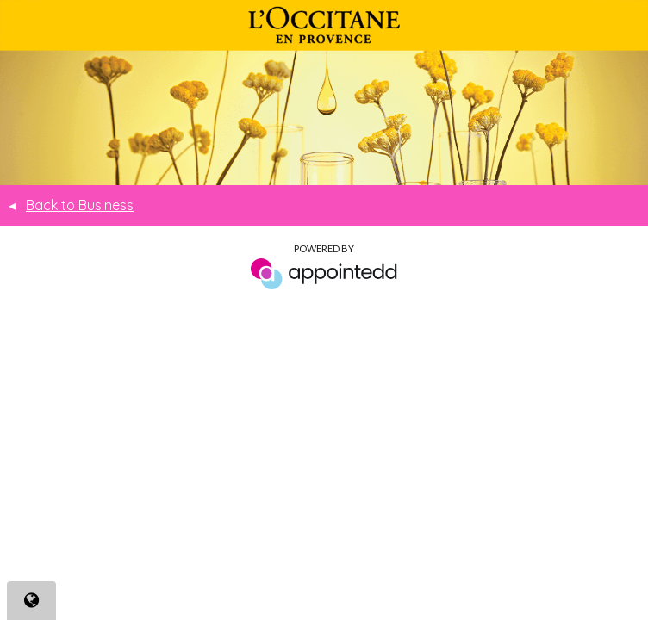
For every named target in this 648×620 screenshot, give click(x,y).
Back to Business (71, 205)
